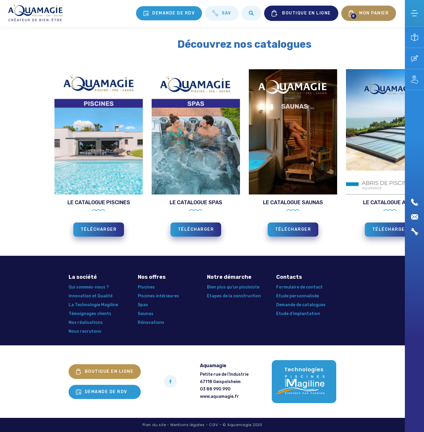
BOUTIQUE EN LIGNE (301, 13)
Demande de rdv (169, 13)
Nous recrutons (85, 331)
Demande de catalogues (301, 304)
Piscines (146, 287)
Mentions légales (187, 424)
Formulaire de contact (299, 287)
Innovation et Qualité (90, 296)
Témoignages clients (90, 313)
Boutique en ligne (105, 372)
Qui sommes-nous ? (89, 287)
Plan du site (154, 424)
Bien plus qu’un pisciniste (233, 287)
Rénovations (151, 322)
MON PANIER (369, 14)
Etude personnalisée (297, 296)
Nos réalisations (86, 322)
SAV (221, 13)
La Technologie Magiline (93, 304)
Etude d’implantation (298, 313)
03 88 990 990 (215, 389)
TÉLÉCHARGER (99, 229)
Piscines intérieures (158, 296)
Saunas (145, 313)
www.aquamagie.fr (219, 396)
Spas (143, 304)
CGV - (215, 424)
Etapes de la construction (234, 296)
